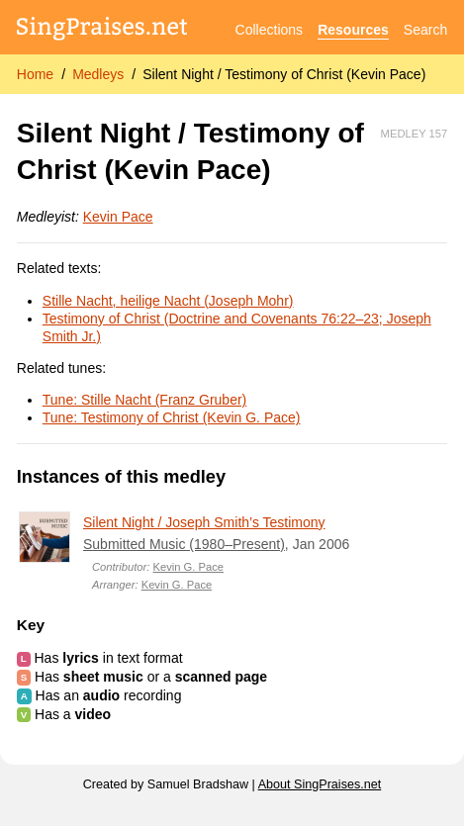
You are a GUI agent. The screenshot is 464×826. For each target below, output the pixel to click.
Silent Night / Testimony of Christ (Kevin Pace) (283, 74)
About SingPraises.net (320, 784)
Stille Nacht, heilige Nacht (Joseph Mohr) (168, 301)
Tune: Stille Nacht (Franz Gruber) (144, 400)
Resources (353, 30)
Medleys (98, 74)
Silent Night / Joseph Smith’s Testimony (204, 522)
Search (425, 30)
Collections (269, 30)
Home (35, 74)
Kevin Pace (118, 217)
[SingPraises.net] (102, 30)
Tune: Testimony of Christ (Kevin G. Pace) (172, 417)
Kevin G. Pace (189, 567)
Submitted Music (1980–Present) (184, 544)
